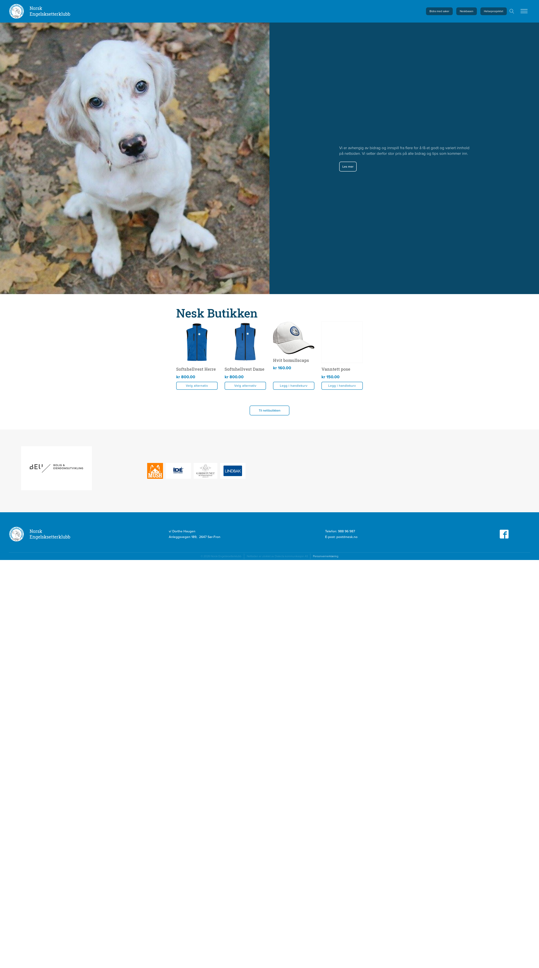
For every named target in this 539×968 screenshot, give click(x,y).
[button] (440, 496)
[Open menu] (524, 11)
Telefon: (340, 617)
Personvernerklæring (325, 642)
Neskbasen (466, 11)
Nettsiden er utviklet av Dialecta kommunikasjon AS (278, 642)
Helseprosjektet (493, 11)
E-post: (341, 622)
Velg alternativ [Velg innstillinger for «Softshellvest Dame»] (373, 471)
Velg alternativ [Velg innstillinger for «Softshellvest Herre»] (239, 471)
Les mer (347, 166)
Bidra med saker (439, 11)
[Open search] (512, 11)
